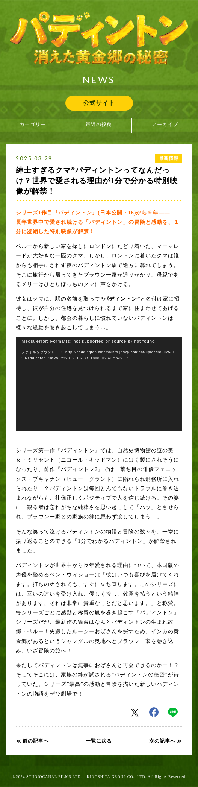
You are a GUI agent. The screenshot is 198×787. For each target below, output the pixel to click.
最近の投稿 (99, 124)
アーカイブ (165, 124)
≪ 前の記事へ (32, 740)
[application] (99, 384)
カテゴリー (33, 124)
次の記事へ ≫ (165, 740)
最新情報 (168, 158)
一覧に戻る (99, 740)
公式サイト (99, 103)
